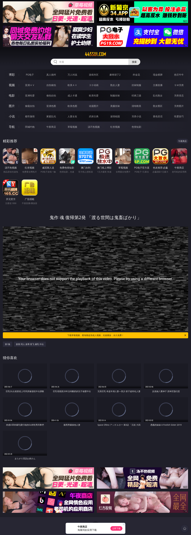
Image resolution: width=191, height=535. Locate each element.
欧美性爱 (93, 95)
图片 (12, 106)
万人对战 (72, 74)
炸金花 (136, 74)
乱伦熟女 (157, 95)
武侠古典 (93, 116)
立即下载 (116, 528)
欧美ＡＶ (72, 85)
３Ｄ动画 (93, 85)
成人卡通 (72, 95)
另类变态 (179, 95)
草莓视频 (72, 126)
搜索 (134, 61)
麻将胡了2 (115, 74)
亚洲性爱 (30, 95)
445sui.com (95, 54)
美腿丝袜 (115, 106)
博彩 (12, 75)
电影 (12, 95)
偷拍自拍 (51, 95)
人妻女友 (72, 116)
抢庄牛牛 (179, 74)
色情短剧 (136, 126)
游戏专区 (93, 74)
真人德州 (51, 74)
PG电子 (30, 74)
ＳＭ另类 (179, 85)
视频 (12, 85)
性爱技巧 (179, 116)
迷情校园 (115, 116)
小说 (12, 116)
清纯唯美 (136, 106)
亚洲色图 (51, 106)
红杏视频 (115, 126)
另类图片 (179, 106)
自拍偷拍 (51, 85)
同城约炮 (30, 126)
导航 (12, 127)
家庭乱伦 (51, 116)
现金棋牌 (157, 74)
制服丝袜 (115, 95)
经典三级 (136, 95)
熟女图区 (157, 106)
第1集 (7, 344)
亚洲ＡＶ (30, 85)
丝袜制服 (136, 85)
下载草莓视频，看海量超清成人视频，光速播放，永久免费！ (127, 335)
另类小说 (136, 116)
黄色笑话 (157, 116)
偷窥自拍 (30, 106)
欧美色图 (72, 106)
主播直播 (157, 85)
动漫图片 (93, 106)
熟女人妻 (115, 85)
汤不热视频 (94, 126)
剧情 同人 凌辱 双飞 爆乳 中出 (30, 344)
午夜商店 (51, 126)
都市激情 (30, 116)
